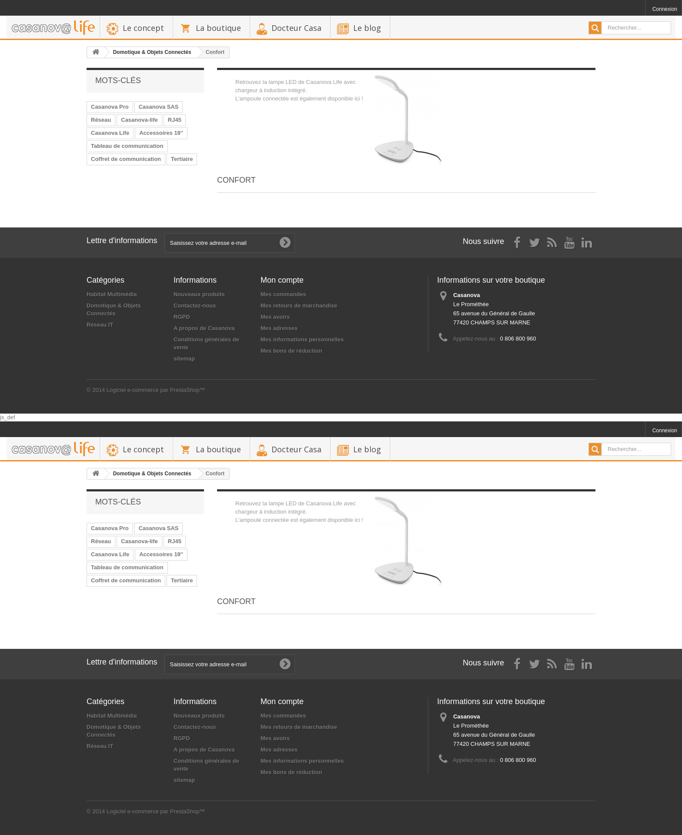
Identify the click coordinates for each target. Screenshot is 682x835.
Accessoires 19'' (161, 133)
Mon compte (282, 280)
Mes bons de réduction (291, 350)
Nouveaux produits (199, 294)
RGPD (182, 317)
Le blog (367, 28)
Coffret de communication (126, 159)
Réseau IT (100, 324)
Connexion (664, 9)
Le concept (143, 28)
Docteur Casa (296, 28)
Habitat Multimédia (112, 294)
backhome (53, 28)
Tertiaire (182, 159)
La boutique (218, 28)
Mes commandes (283, 294)
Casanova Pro (110, 107)
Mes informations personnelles (302, 339)
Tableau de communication (127, 146)
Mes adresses (279, 328)
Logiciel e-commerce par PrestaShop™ (156, 390)
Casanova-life (139, 120)
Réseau (101, 120)
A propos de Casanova (204, 328)
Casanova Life (110, 133)
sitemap (184, 358)
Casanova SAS (159, 107)
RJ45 (174, 120)
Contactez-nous (195, 305)
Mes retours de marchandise (299, 305)
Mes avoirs (275, 317)
